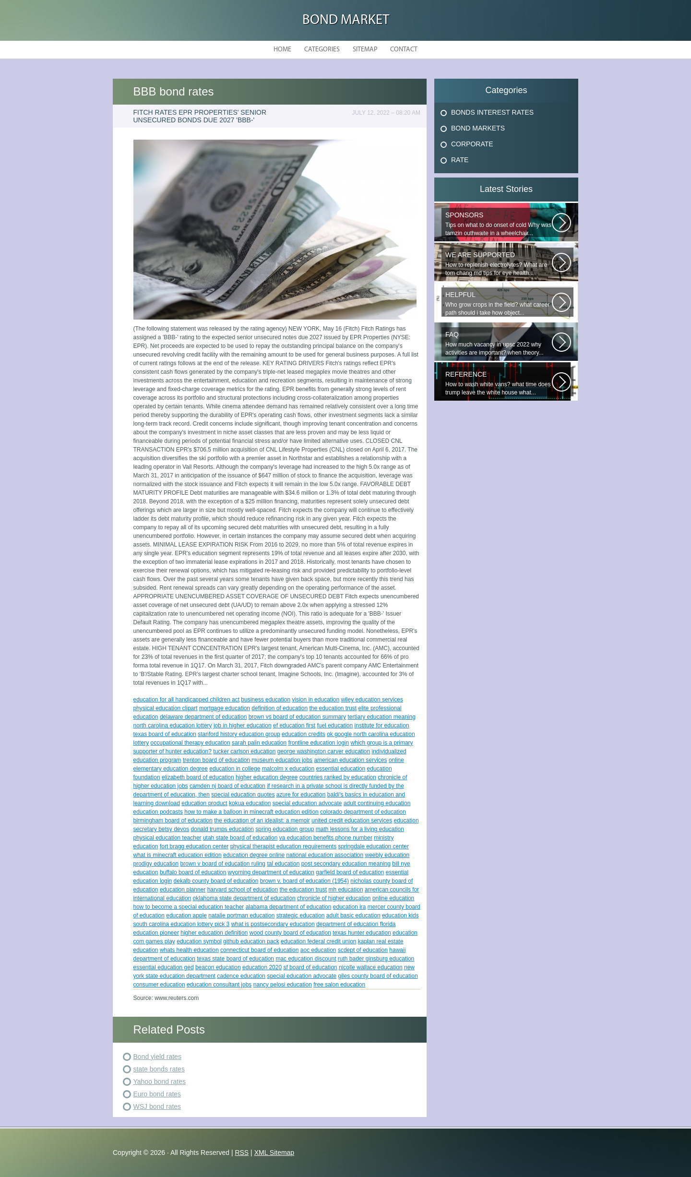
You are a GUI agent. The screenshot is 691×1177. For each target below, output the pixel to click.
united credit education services (351, 820)
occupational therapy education (190, 742)
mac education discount (305, 958)
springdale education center (373, 846)
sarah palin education (259, 742)
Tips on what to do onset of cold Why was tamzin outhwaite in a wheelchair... (498, 224)
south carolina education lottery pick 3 (181, 924)
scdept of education (363, 950)
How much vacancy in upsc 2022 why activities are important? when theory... (498, 343)
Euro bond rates (157, 1094)
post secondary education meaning (346, 863)
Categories (322, 49)
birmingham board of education (173, 820)
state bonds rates (159, 1069)
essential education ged (163, 967)
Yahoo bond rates (159, 1081)
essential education (340, 768)
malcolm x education (288, 768)
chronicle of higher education (333, 898)
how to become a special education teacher (188, 907)
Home (282, 49)
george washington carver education (323, 751)
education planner (182, 889)
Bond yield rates (157, 1056)
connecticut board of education (259, 950)
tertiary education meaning (381, 716)
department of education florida (355, 924)
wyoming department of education (271, 872)
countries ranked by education (337, 777)
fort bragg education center (194, 846)
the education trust (333, 708)
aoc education (318, 950)
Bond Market (345, 20)
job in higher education (243, 725)
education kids (400, 915)
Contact (403, 49)
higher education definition (214, 932)
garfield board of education (350, 872)
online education (393, 898)
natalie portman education (241, 915)
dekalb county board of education (216, 881)
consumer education (159, 984)
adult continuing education (377, 803)
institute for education (382, 725)
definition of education (279, 708)
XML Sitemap (274, 1152)
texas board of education (164, 734)
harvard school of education (242, 889)
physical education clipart (165, 708)
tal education (283, 863)
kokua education (250, 803)
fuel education (335, 725)
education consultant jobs (219, 984)
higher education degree (267, 777)
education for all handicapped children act (186, 699)
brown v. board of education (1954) (304, 881)
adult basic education (353, 915)
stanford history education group (239, 734)
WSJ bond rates (157, 1106)
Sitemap (365, 49)
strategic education (300, 915)
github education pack (251, 941)
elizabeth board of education (198, 777)
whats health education (189, 950)
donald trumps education (222, 829)
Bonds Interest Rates (492, 112)
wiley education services (372, 699)
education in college (234, 768)
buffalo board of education (193, 872)
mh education (346, 889)
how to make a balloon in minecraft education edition (251, 811)
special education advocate (307, 803)
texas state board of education (235, 958)
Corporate (472, 144)
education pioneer (156, 932)
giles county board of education (378, 976)
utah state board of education (240, 837)
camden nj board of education (227, 786)
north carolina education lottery (172, 725)
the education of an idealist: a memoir (262, 820)
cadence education (241, 976)
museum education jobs (281, 760)
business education (265, 699)
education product (204, 803)
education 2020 (262, 967)
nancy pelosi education (282, 984)
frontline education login (318, 742)
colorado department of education (363, 811)
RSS (242, 1152)
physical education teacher (167, 837)
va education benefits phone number (325, 837)
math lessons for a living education (360, 829)
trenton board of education (216, 760)
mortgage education (224, 708)
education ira (349, 907)
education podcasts (158, 811)
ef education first (294, 725)
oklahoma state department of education (244, 898)
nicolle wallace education (371, 967)
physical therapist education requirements (283, 846)
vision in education (315, 699)
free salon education (339, 984)
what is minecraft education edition (177, 855)
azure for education (301, 794)
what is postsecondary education (273, 924)
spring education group (284, 829)
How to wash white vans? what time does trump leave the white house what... (498, 383)
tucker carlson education (244, 751)
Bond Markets (478, 128)
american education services (350, 760)
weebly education (387, 855)
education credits (303, 734)
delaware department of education (203, 716)
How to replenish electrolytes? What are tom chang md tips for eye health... (498, 263)
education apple (186, 915)
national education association (324, 855)
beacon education (218, 967)
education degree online (254, 855)
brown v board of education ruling (222, 863)
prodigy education (156, 863)
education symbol (199, 941)
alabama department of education (289, 907)
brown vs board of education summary (297, 716)
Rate (459, 160)
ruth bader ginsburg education (376, 958)
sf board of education (310, 967)
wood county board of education (290, 932)
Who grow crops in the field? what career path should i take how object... (498, 303)
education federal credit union (318, 941)
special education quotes (242, 794)
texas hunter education (362, 932)
